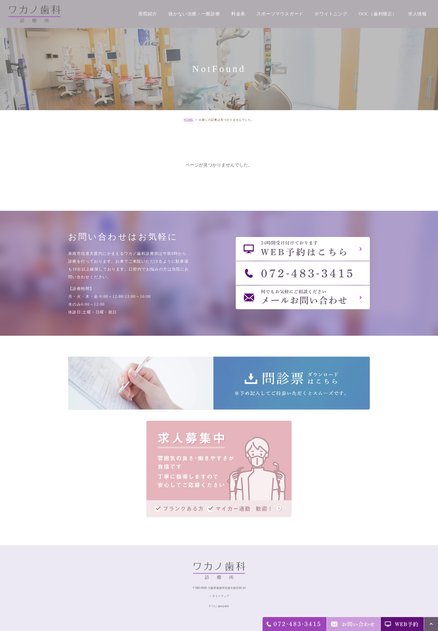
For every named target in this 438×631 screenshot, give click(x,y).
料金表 (238, 13)
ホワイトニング (331, 13)
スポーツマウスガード (279, 13)
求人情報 (417, 13)
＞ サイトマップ (219, 596)
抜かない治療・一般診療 (194, 13)
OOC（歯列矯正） (378, 13)
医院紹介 (148, 13)
